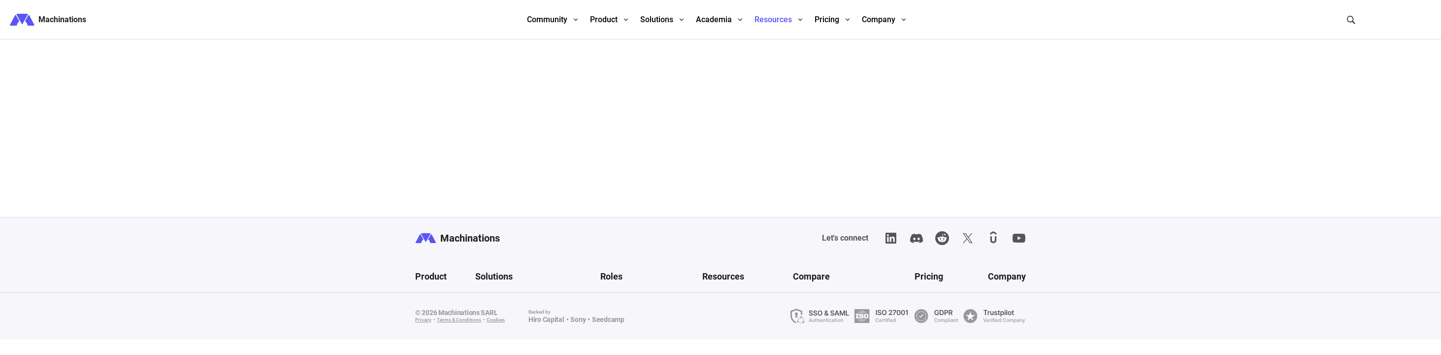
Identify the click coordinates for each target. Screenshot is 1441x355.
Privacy (423, 319)
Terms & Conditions (459, 319)
